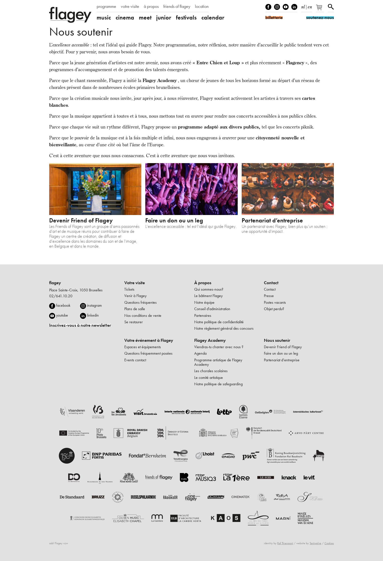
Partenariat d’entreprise (281, 360)
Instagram (277, 7)
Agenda (200, 353)
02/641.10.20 (60, 296)
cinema (125, 17)
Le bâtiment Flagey (208, 295)
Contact (271, 282)
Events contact (135, 360)
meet (145, 17)
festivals (186, 17)
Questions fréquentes (140, 302)
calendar (212, 17)
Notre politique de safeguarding (218, 384)
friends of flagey (176, 6)
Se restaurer (133, 321)
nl (303, 6)
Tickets (129, 289)
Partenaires (202, 315)
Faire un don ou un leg (281, 353)
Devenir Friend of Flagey (283, 346)
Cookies (329, 543)
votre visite (130, 6)
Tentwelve (315, 543)
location (202, 6)
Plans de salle (134, 308)
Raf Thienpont (285, 543)
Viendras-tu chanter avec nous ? (218, 346)
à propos (151, 6)
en (310, 6)
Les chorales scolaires (211, 370)
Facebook (268, 7)
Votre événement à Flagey (148, 340)
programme (106, 6)
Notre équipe (204, 302)
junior (163, 17)
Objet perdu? (274, 308)
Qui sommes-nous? (208, 289)
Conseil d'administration (212, 308)
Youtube (286, 7)
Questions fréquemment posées (148, 353)
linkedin (93, 315)
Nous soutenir (277, 340)
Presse (269, 295)
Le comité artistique (208, 377)
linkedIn (294, 7)
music (104, 17)
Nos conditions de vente (142, 315)
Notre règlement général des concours (224, 328)
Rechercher (331, 7)
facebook (63, 305)
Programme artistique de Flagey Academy (218, 362)
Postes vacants (275, 302)
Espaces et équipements (142, 346)
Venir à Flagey (135, 295)
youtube (62, 315)
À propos (202, 282)
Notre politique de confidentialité (219, 321)
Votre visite (134, 282)
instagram (94, 305)
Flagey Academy (210, 340)
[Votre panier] (320, 9)
